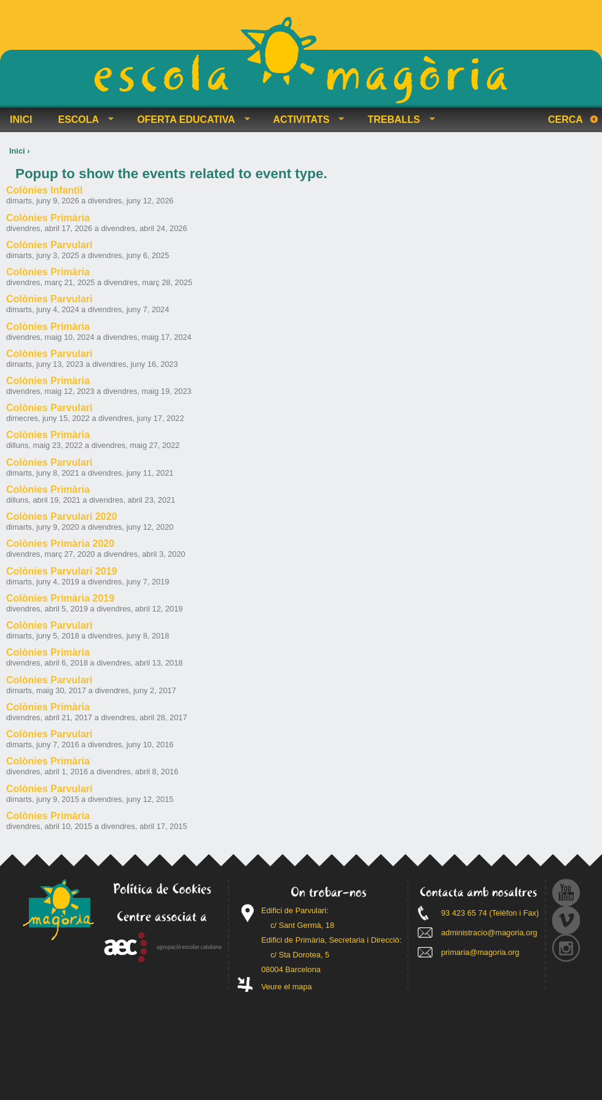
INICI (21, 119)
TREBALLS (396, 119)
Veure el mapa (286, 986)
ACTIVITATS (304, 119)
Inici (17, 150)
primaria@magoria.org (480, 952)
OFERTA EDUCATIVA (188, 119)
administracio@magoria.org (489, 932)
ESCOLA (81, 119)
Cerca (565, 119)
